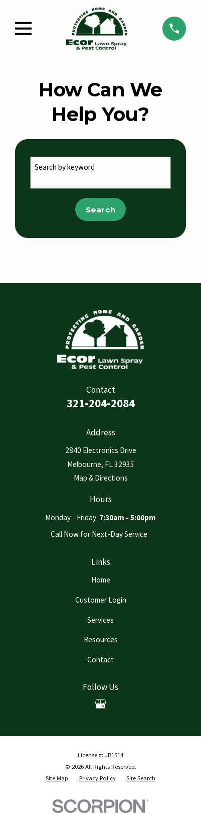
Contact (100, 659)
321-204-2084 (101, 403)
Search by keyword (65, 167)
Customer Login (100, 600)
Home (100, 580)
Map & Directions (101, 478)
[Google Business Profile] (100, 704)
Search (100, 209)
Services (100, 620)
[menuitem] (57, 778)
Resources (101, 639)
